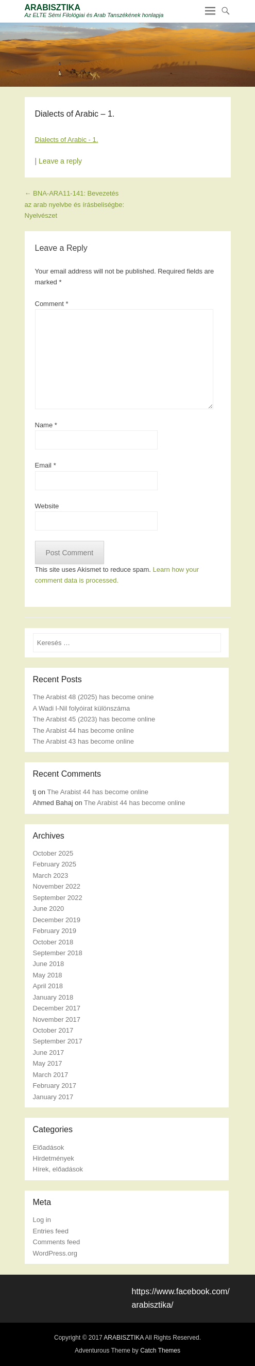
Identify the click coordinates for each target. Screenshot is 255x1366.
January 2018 (53, 997)
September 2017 (57, 1041)
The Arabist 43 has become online (83, 741)
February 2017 (55, 1085)
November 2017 (57, 1019)
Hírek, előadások (58, 1169)
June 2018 (48, 964)
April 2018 (48, 986)
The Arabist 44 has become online (83, 730)
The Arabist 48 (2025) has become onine (93, 697)
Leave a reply (60, 161)
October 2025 (53, 853)
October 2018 (53, 942)
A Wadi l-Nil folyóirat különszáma (81, 708)
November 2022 (57, 886)
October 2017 (53, 1030)
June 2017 (48, 1052)
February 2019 (55, 931)
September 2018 (57, 953)
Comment (52, 304)
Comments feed (56, 1242)
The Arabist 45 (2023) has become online (94, 719)
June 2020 (48, 908)
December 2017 (57, 1008)
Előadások (48, 1147)
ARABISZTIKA (52, 7)
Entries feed (51, 1231)
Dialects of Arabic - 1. (66, 139)
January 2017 (53, 1097)
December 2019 (57, 920)
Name (46, 425)
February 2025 (55, 864)
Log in (42, 1220)
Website (47, 506)
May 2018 (47, 975)
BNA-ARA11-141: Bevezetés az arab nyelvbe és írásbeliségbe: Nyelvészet (75, 204)
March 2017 (51, 1075)
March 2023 (51, 875)
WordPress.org (55, 1253)
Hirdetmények (53, 1158)
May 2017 (47, 1063)
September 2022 (57, 898)
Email (45, 465)
